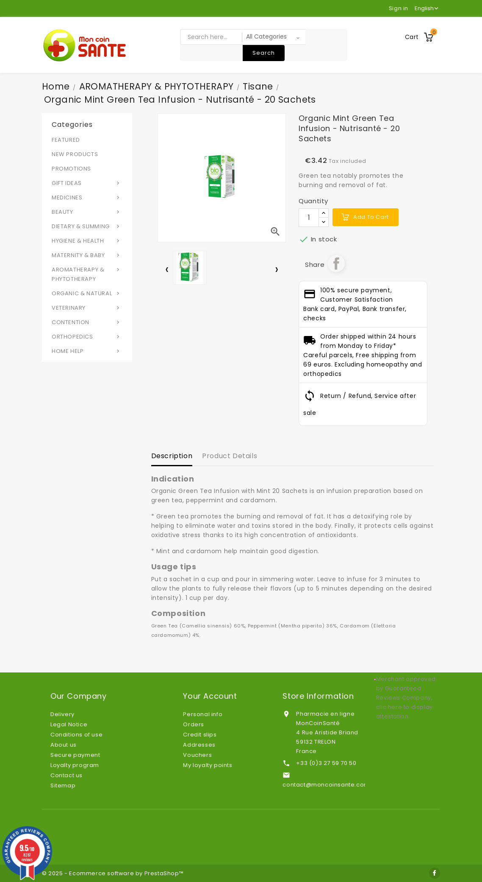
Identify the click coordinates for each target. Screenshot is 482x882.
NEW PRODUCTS (75, 154)
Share (336, 263)
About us (63, 745)
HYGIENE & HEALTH (87, 240)
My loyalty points (207, 765)
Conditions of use (76, 735)
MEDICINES (87, 197)
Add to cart (371, 217)
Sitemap (62, 785)
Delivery (62, 714)
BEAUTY (87, 211)
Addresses (199, 745)
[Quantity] (309, 217)
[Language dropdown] (427, 8)
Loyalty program (74, 765)
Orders (193, 724)
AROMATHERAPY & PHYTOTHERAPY (87, 274)
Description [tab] (172, 456)
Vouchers (197, 755)
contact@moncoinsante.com (326, 785)
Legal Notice (68, 724)
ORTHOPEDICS (87, 336)
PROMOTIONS (71, 169)
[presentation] (166, 271)
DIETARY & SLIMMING (87, 226)
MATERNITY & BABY (87, 255)
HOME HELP (87, 351)
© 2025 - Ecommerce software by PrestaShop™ (112, 873)
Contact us (66, 775)
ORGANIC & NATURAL (87, 293)
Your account (210, 696)
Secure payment (75, 755)
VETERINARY (87, 307)
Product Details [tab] (229, 456)
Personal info (202, 714)
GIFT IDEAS (87, 183)
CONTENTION (87, 322)
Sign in (398, 8)
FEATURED (66, 140)
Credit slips (199, 735)
